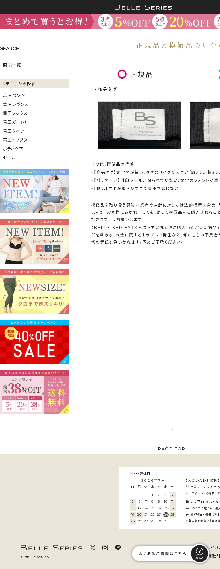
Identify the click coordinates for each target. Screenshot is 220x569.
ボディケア (13, 149)
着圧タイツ (13, 131)
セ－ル (9, 157)
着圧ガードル (16, 122)
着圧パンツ (14, 95)
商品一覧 (12, 65)
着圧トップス (15, 140)
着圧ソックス (15, 113)
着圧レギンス (15, 104)
